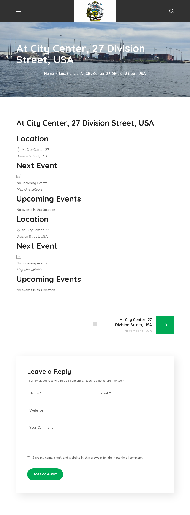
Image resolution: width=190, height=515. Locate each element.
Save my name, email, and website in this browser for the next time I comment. (87, 458)
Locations (67, 73)
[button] (171, 11)
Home (49, 73)
